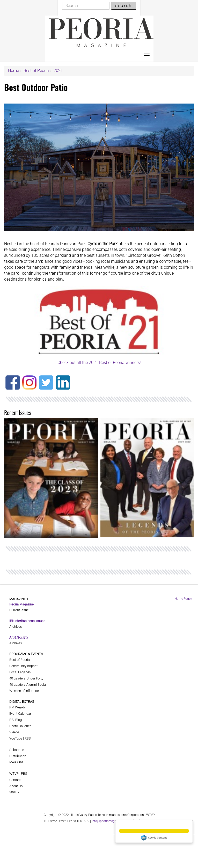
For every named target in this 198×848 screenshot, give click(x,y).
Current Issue (19, 610)
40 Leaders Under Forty (26, 678)
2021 (58, 70)
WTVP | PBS (18, 774)
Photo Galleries (20, 726)
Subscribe (16, 750)
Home (13, 70)
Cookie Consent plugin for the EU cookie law (154, 837)
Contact (15, 780)
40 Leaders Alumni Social (28, 684)
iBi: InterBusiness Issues (27, 621)
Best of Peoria (36, 70)
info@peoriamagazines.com (111, 821)
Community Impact (23, 666)
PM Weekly (17, 707)
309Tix (14, 792)
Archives (15, 626)
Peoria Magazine (21, 604)
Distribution (17, 756)
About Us (16, 786)
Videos (14, 732)
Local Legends (20, 672)
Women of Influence (24, 691)
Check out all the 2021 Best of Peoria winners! (99, 362)
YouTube (15, 738)
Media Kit (16, 762)
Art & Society (18, 637)
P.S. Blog (15, 720)
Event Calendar (20, 713)
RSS (28, 738)
